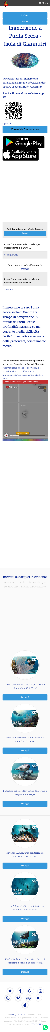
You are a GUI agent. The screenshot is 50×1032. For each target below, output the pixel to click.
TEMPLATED (37, 1024)
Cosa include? (11, 255)
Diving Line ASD (17, 1014)
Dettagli (25, 233)
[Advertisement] (25, 193)
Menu (45, 3)
